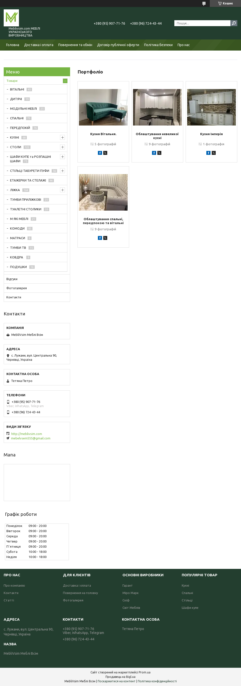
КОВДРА (17, 257)
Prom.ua (145, 672)
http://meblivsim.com (26, 433)
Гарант (127, 585)
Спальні (187, 593)
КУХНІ (14, 137)
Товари (11, 80)
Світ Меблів (131, 607)
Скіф (126, 600)
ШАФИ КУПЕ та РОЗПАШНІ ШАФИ (30, 159)
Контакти (13, 297)
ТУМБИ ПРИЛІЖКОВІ (25, 199)
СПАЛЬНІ (17, 118)
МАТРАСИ (17, 238)
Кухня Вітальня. (103, 134)
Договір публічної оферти (118, 45)
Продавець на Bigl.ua (120, 676)
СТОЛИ (15, 147)
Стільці (187, 600)
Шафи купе (190, 607)
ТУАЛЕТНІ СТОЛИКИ (25, 209)
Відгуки (11, 279)
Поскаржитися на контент (117, 681)
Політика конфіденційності (157, 681)
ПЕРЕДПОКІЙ (20, 127)
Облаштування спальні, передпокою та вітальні (103, 221)
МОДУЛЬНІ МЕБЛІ (23, 108)
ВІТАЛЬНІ (17, 89)
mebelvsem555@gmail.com (30, 438)
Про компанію (14, 585)
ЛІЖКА (15, 190)
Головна (12, 45)
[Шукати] (233, 23)
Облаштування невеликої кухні (157, 136)
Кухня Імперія (211, 134)
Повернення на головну (80, 593)
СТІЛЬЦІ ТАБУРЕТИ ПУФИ (29, 170)
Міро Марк (130, 593)
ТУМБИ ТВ (18, 247)
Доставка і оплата (38, 45)
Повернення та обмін (75, 45)
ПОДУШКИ (18, 267)
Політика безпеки (158, 45)
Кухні (185, 585)
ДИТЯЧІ (16, 99)
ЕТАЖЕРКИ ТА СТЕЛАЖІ (28, 180)
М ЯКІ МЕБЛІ (19, 218)
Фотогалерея (16, 288)
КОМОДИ (17, 228)
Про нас (184, 45)
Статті (9, 600)
